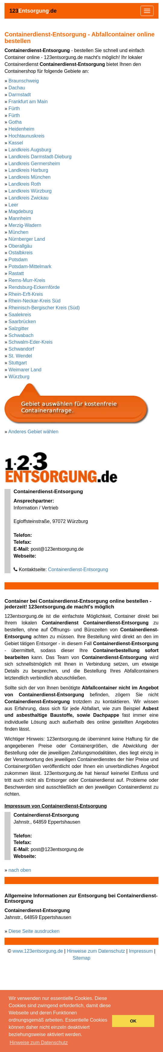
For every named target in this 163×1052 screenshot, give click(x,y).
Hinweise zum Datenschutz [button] (39, 1042)
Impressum (141, 951)
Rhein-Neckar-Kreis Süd (34, 300)
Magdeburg (20, 211)
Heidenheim (21, 129)
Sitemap (81, 958)
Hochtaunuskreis (26, 135)
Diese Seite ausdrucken (33, 931)
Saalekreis (19, 314)
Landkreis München (29, 177)
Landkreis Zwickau (28, 197)
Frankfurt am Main (28, 101)
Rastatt (16, 273)
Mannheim (19, 218)
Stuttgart (17, 362)
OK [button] (133, 1021)
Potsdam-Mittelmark (29, 266)
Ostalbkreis (20, 252)
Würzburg (18, 376)
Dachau (16, 87)
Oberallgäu (20, 246)
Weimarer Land (24, 369)
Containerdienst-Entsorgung (78, 569)
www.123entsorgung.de (38, 951)
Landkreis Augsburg (29, 149)
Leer (13, 204)
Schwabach (20, 335)
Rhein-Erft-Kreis (25, 294)
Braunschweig (23, 80)
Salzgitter (18, 328)
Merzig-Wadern (24, 225)
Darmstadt (19, 94)
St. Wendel (20, 355)
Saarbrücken (22, 321)
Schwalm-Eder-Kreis (30, 342)
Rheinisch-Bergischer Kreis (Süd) (44, 307)
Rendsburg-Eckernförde (34, 287)
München (18, 232)
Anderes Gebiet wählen (33, 431)
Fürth (14, 108)
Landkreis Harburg (28, 170)
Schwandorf (21, 348)
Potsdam (17, 259)
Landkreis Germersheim (34, 163)
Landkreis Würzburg (30, 190)
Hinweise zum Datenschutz (96, 951)
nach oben (19, 870)
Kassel (15, 142)
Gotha (15, 122)
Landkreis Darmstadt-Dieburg (39, 156)
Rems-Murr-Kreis (26, 280)
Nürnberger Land (26, 239)
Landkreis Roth (24, 184)
